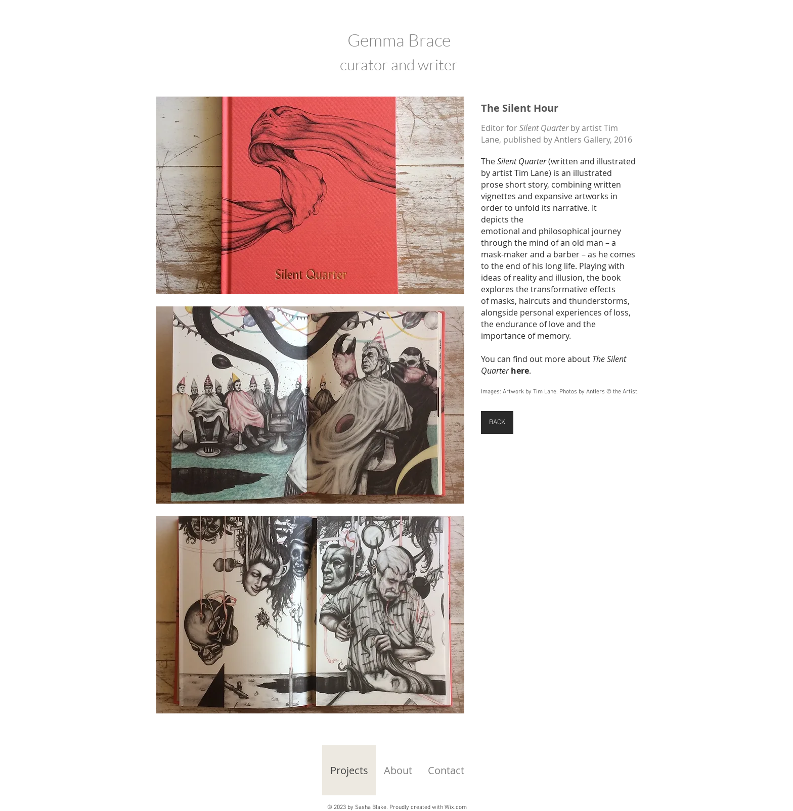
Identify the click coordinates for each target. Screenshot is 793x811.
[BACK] (497, 422)
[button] (310, 195)
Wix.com (456, 807)
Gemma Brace (399, 40)
